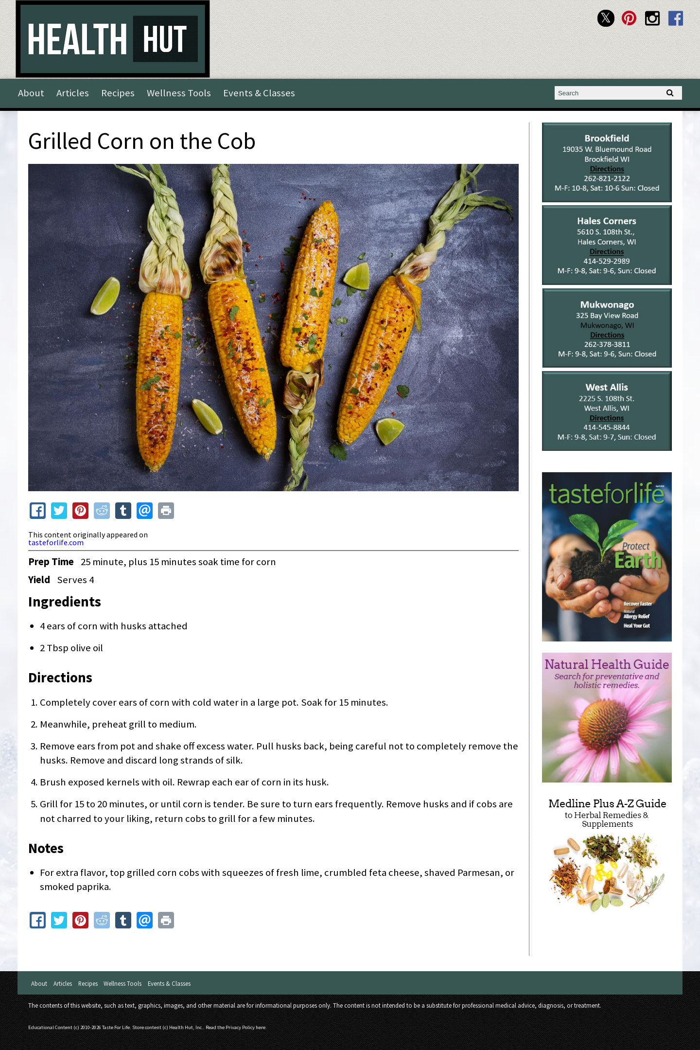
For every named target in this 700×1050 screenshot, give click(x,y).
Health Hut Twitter (605, 18)
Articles (72, 93)
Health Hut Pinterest (629, 18)
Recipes (118, 93)
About (31, 93)
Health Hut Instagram (652, 18)
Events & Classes (259, 93)
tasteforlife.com (56, 542)
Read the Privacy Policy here (235, 1027)
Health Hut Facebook (675, 18)
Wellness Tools (179, 93)
